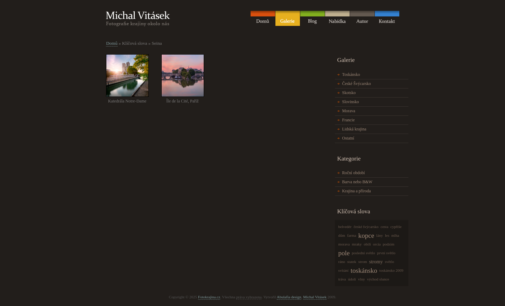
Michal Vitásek (315, 297)
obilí (367, 244)
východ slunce (378, 279)
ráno (341, 261)
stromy (376, 261)
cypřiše (396, 227)
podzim (388, 244)
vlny (361, 279)
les (387, 235)
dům (341, 235)
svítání (343, 270)
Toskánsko (351, 74)
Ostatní (348, 138)
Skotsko (349, 92)
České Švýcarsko (356, 83)
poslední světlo (363, 253)
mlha (395, 235)
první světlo (386, 253)
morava (344, 244)
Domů (112, 43)
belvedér (345, 227)
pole (344, 253)
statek (351, 261)
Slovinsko (350, 101)
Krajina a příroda (356, 190)
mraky (357, 244)
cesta (384, 227)
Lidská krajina (354, 129)
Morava (348, 110)
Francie (348, 120)
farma (351, 235)
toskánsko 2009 (391, 270)
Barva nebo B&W (357, 181)
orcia (377, 244)
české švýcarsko (365, 227)
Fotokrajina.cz (209, 297)
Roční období (353, 172)
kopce (366, 235)
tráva (342, 279)
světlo (389, 261)
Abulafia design (289, 297)
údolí (352, 279)
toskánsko (364, 270)
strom (362, 261)
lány (379, 235)
